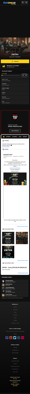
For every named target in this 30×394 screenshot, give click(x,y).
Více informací (15, 130)
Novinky (8, 136)
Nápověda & (15, 361)
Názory (25, 136)
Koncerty (15, 309)
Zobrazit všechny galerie (23, 260)
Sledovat (15, 61)
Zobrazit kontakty (5, 146)
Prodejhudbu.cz (15, 350)
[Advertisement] (15, 21)
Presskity (15, 347)
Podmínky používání (15, 366)
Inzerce (15, 334)
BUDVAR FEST (7, 154)
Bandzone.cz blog (15, 323)
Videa (15, 312)
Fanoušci (15, 315)
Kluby (15, 317)
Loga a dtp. (15, 371)
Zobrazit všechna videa (23, 273)
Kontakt (15, 363)
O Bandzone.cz (15, 369)
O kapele (14, 136)
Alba (20, 136)
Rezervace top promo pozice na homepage (15, 331)
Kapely (15, 307)
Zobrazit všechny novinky (22, 226)
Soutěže (15, 320)
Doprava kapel (15, 352)
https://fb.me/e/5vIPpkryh (15, 168)
